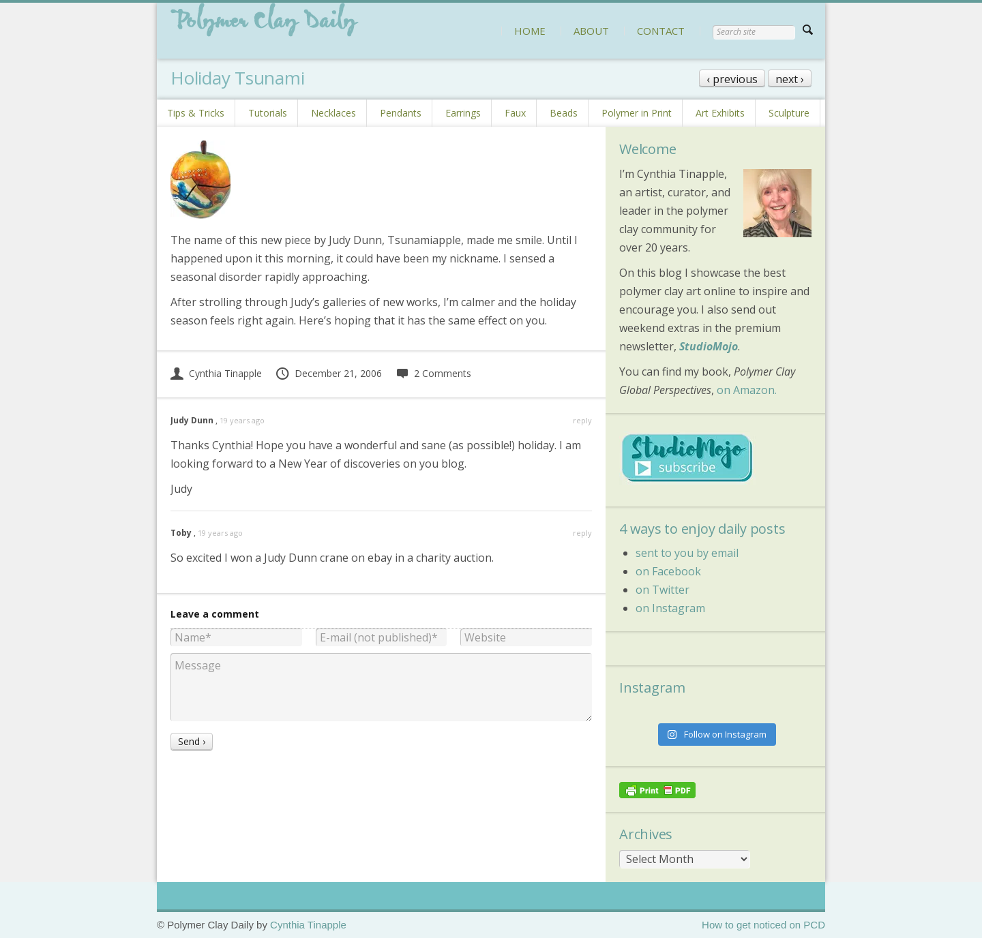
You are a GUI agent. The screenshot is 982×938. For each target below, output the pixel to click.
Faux (515, 112)
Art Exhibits (720, 112)
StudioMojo (708, 346)
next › (789, 79)
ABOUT (591, 30)
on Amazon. (747, 389)
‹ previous (732, 79)
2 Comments (433, 373)
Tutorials (267, 112)
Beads (564, 112)
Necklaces (333, 112)
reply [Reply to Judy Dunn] (582, 420)
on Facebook (668, 571)
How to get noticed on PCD (763, 925)
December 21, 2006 (328, 373)
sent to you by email (687, 552)
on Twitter (662, 589)
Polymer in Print (636, 112)
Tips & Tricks (195, 112)
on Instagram (670, 608)
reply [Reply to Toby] (582, 533)
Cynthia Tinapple (216, 373)
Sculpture (789, 112)
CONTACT (661, 30)
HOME (530, 30)
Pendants (400, 112)
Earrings (463, 112)
